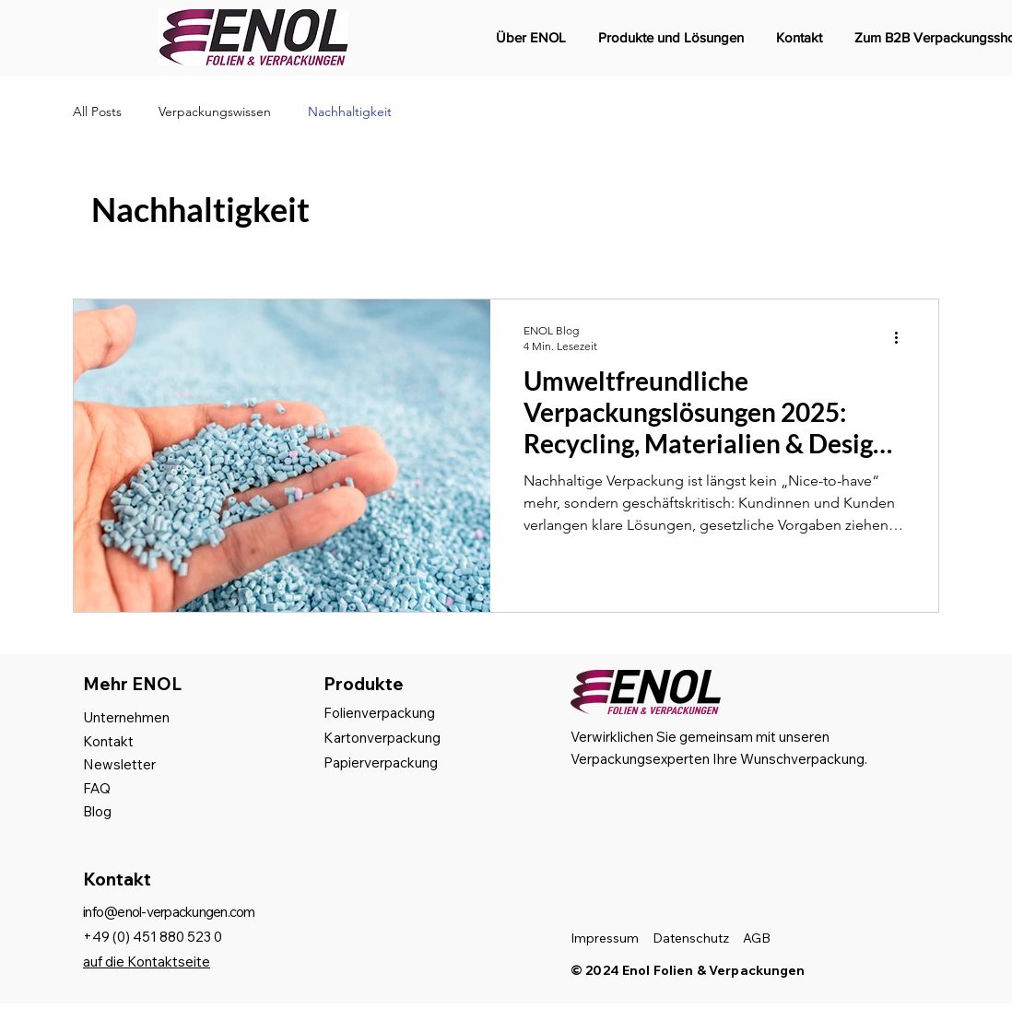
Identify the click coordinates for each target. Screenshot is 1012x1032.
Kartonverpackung (382, 737)
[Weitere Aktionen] (902, 337)
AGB (757, 938)
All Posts (97, 111)
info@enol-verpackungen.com (169, 912)
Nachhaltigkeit (350, 111)
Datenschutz (691, 938)
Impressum (605, 938)
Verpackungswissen (215, 111)
